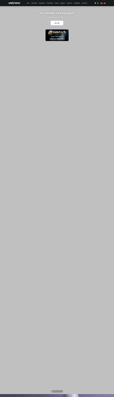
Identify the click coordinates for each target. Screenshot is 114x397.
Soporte (62, 3)
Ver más (57, 23)
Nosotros (69, 3)
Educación (42, 3)
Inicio (28, 3)
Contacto (84, 3)
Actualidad (77, 3)
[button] (52, 375)
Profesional (50, 3)
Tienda (56, 3)
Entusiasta (34, 3)
